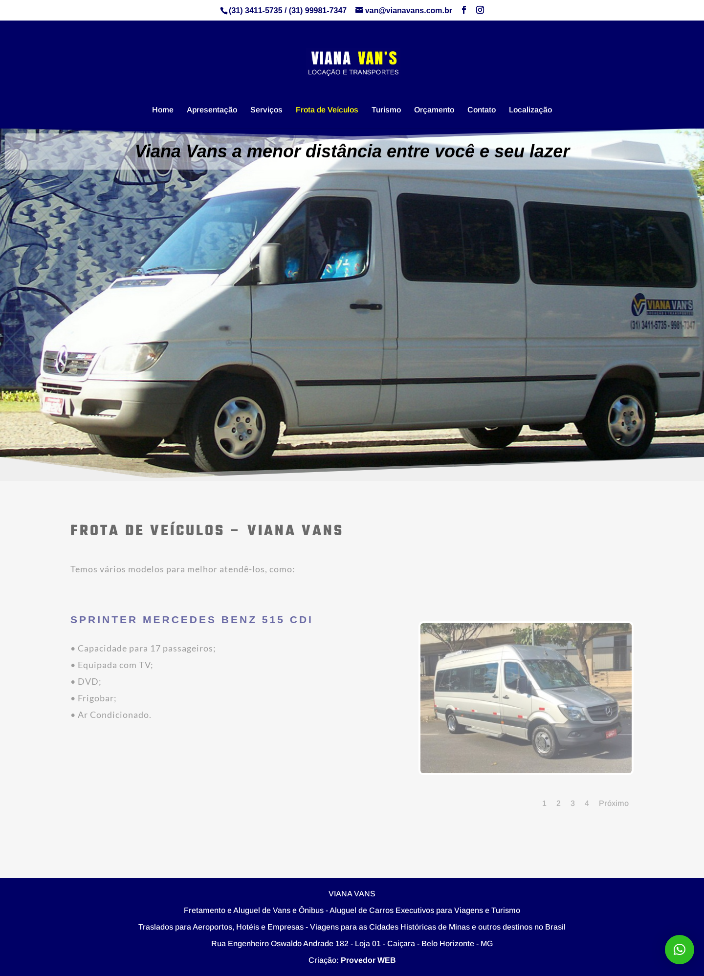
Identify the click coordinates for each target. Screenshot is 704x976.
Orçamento (434, 110)
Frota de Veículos (327, 110)
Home (163, 110)
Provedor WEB (368, 960)
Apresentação (212, 110)
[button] (679, 949)
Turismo (386, 110)
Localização (530, 110)
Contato (481, 110)
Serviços (266, 110)
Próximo (614, 803)
